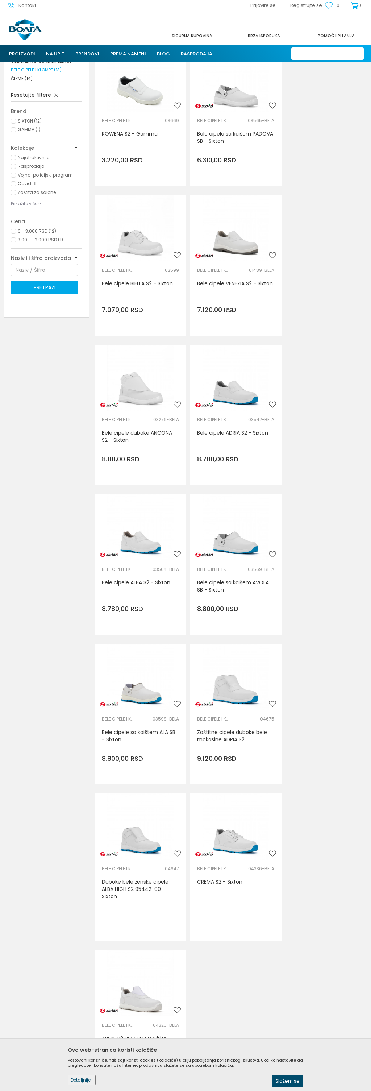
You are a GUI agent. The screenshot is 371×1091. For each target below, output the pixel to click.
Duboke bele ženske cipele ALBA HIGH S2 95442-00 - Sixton (228, 642)
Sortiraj (309, 81)
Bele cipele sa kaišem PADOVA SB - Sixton (222, 197)
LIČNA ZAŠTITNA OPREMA (91, 66)
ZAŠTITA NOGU (138, 66)
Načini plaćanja (208, 1000)
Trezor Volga (21, 66)
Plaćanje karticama (213, 1011)
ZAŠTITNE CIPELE (32, 106)
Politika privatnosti (212, 990)
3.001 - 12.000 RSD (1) (40, 302)
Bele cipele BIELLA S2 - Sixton (322, 193)
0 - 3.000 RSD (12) (37, 293)
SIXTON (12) (30, 183)
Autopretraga (275, 81)
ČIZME (22, 140)
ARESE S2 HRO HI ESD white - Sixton (136, 792)
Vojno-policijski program (45, 237)
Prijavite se (265, 918)
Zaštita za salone (37, 254)
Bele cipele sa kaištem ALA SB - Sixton (324, 491)
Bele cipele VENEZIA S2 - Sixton (131, 344)
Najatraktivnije (33, 219)
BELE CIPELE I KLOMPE (36, 132)
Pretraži (44, 349)
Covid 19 (27, 245)
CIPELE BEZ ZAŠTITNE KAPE (41, 114)
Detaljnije (81, 1080)
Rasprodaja (31, 228)
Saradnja (111, 990)
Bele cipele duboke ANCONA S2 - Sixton (230, 344)
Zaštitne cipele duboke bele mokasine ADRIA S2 (137, 638)
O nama (110, 980)
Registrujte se (306, 5)
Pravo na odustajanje (215, 1031)
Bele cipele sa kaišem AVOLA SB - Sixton (230, 491)
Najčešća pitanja (121, 1011)
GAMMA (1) (29, 191)
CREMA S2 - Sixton (310, 634)
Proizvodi (50, 66)
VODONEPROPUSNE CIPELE (41, 123)
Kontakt (110, 1000)
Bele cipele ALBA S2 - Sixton (136, 487)
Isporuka (199, 1021)
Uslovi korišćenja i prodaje (221, 980)
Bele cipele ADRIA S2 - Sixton (322, 340)
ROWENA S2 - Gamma (130, 193)
